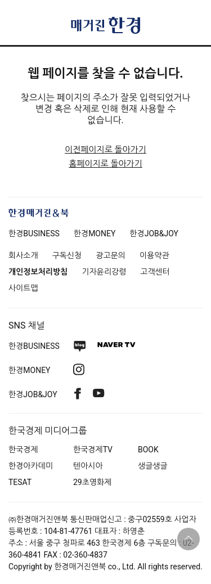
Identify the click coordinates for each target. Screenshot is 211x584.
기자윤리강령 (104, 271)
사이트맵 (23, 288)
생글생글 (153, 465)
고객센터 (155, 271)
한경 (34, 233)
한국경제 (23, 449)
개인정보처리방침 (38, 271)
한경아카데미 (30, 465)
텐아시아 (88, 465)
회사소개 (23, 255)
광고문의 (110, 255)
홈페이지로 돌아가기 (105, 164)
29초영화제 (92, 482)
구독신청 (67, 255)
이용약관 (154, 255)
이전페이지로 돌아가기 (105, 150)
